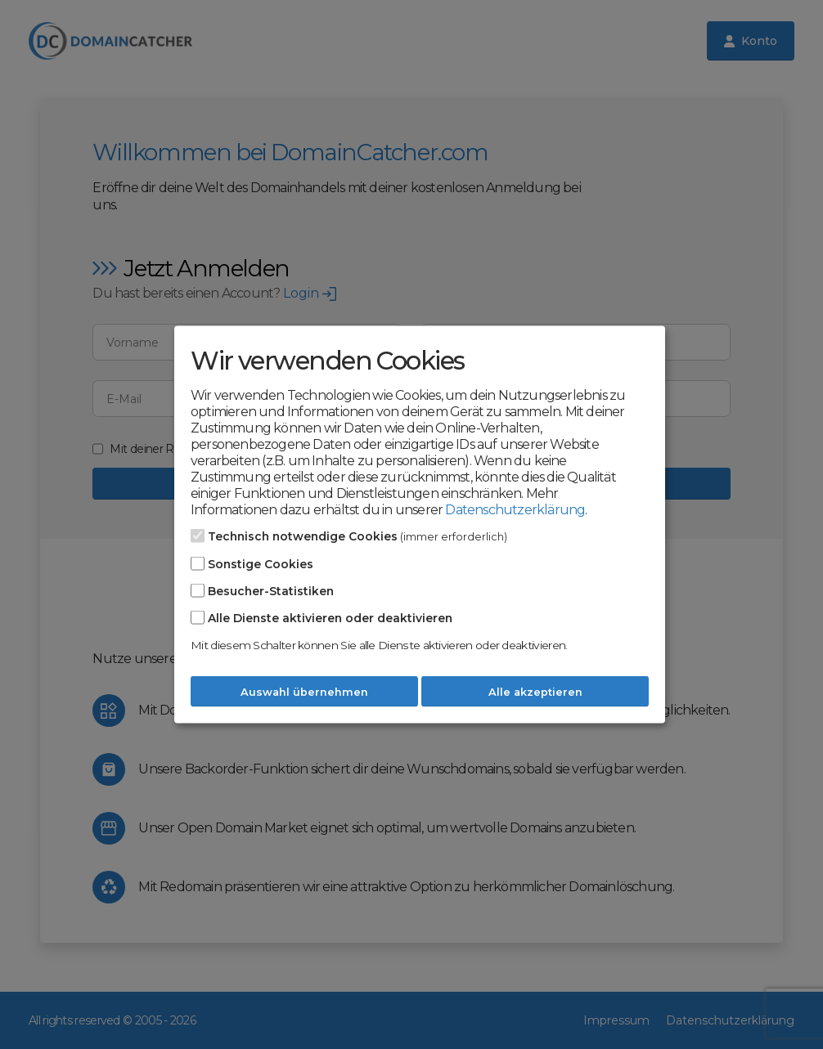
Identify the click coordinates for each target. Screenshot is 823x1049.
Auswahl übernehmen (304, 691)
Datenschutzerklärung (515, 509)
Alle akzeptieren (535, 691)
